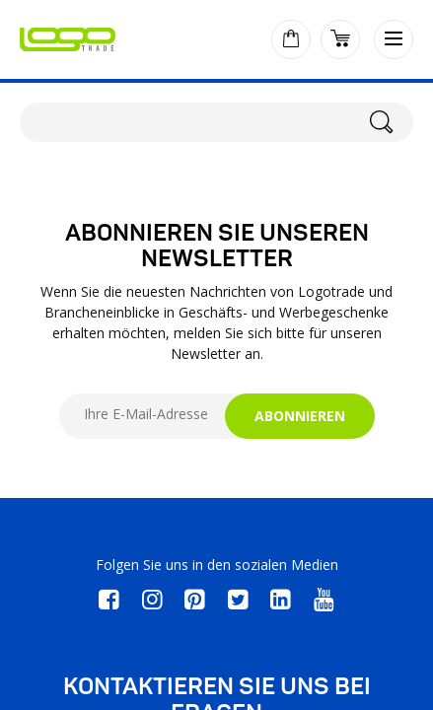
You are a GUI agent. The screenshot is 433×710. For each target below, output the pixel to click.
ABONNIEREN (299, 415)
